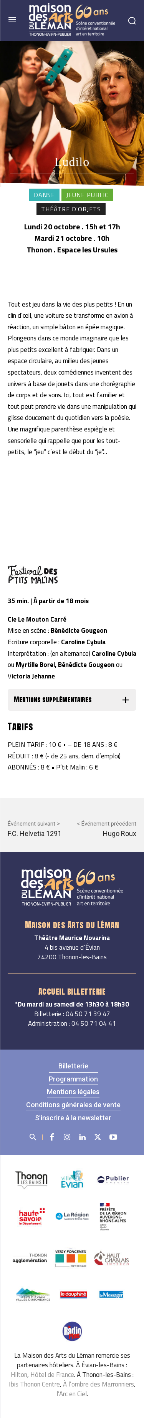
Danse (44, 195)
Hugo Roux (119, 833)
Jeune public (87, 195)
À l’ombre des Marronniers (98, 1384)
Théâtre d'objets (71, 209)
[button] (72, 700)
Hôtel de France (52, 1375)
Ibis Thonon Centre (34, 1384)
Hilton (19, 1375)
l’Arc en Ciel (71, 1394)
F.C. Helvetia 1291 (34, 833)
